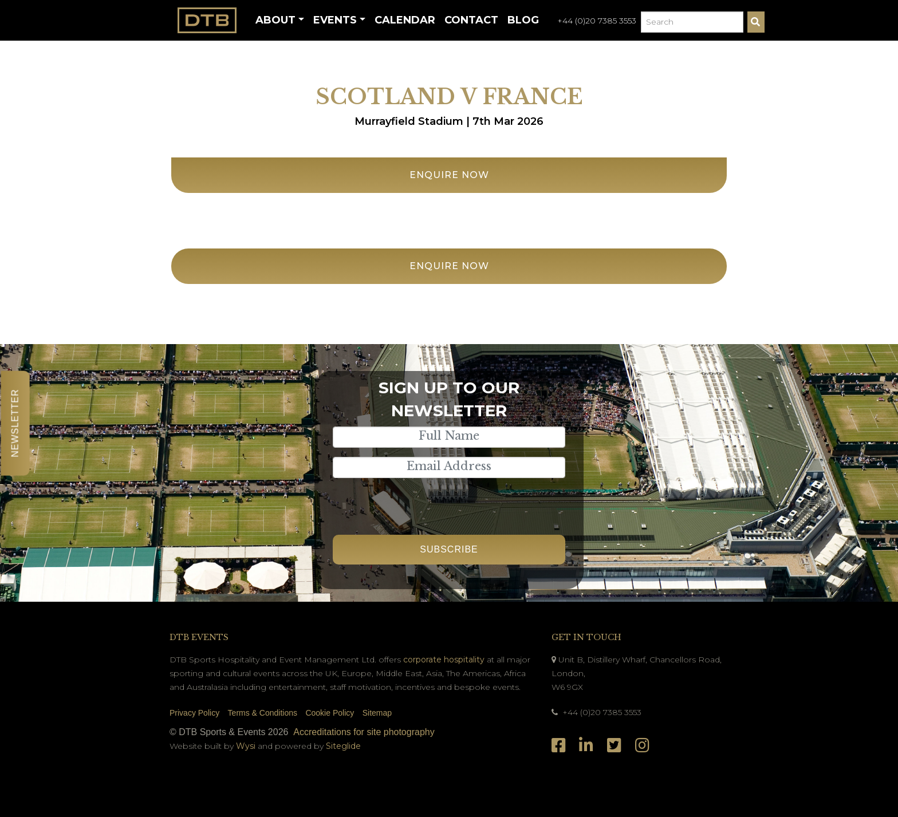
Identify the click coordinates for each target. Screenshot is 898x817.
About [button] (275, 20)
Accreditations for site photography (363, 732)
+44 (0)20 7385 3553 (596, 20)
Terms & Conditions (262, 712)
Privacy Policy (194, 712)
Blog (523, 20)
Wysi (247, 746)
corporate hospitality (444, 659)
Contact (471, 20)
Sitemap (377, 712)
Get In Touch (586, 637)
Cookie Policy (329, 712)
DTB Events (199, 637)
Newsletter (15, 423)
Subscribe (449, 549)
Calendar (405, 20)
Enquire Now (449, 174)
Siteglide (343, 746)
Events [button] (335, 20)
